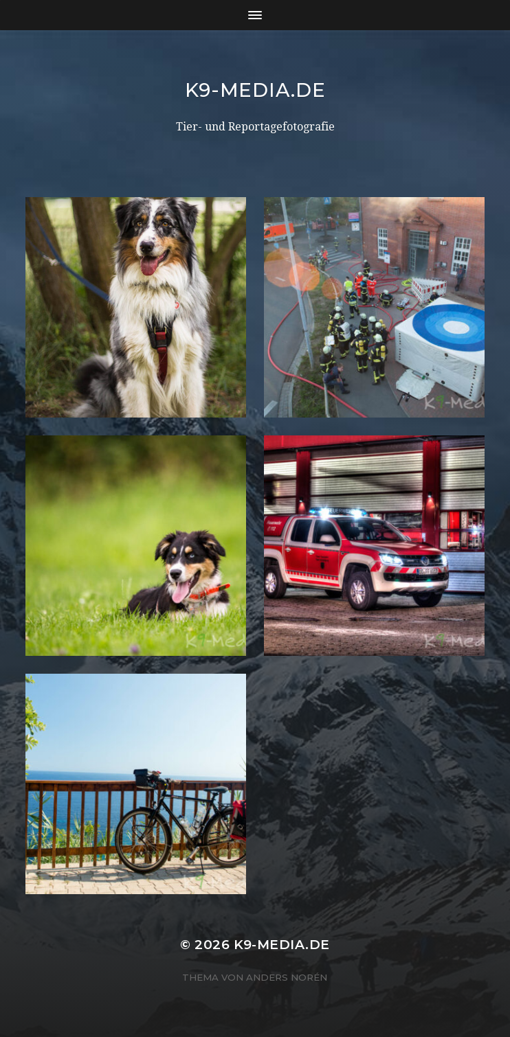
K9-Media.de (255, 90)
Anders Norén (286, 977)
